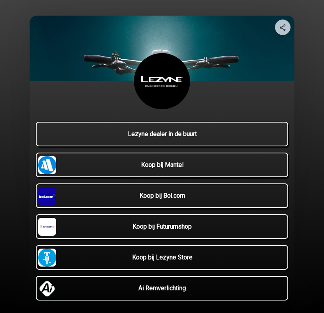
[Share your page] (283, 27)
